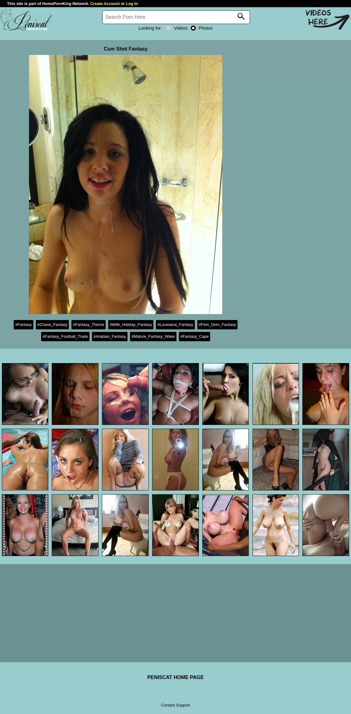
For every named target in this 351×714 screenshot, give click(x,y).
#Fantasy (23, 324)
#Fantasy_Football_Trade (65, 336)
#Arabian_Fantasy (110, 336)
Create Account (105, 3)
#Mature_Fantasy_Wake (153, 336)
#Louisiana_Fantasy (175, 324)
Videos (177, 28)
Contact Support (175, 705)
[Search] (176, 17)
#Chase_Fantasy (52, 324)
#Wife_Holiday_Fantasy (131, 324)
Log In (132, 3)
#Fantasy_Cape (194, 336)
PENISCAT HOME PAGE (175, 677)
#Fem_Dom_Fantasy (217, 324)
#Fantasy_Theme (88, 324)
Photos (202, 28)
